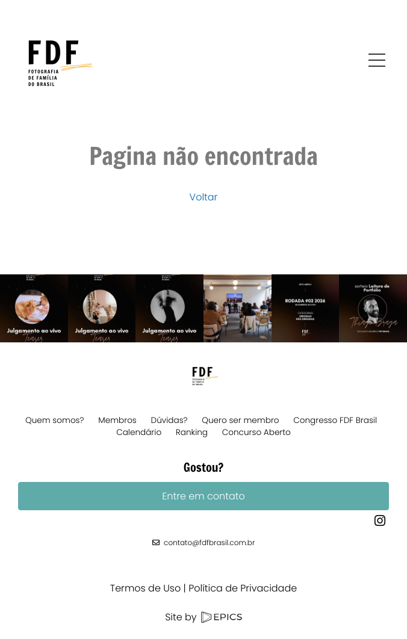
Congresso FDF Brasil (335, 420)
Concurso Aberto (256, 432)
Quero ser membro (240, 420)
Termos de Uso (145, 588)
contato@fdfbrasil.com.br (209, 543)
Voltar (204, 197)
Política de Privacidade (242, 588)
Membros (117, 420)
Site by (203, 617)
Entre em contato (203, 496)
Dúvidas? (169, 420)
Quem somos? (54, 420)
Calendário (138, 432)
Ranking (192, 432)
